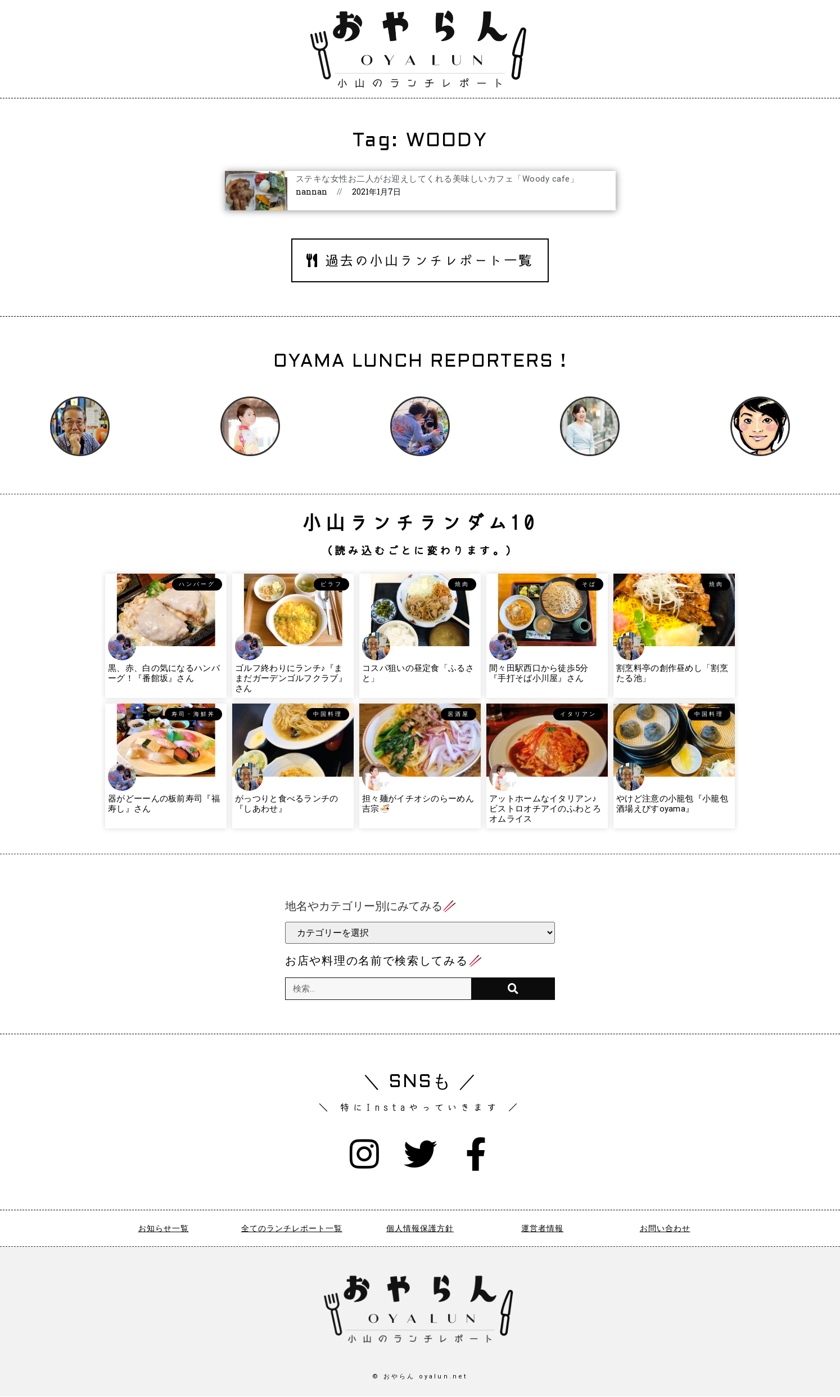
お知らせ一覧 (163, 1228)
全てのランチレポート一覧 (291, 1228)
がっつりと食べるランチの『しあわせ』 (286, 804)
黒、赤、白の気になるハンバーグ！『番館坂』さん (164, 673)
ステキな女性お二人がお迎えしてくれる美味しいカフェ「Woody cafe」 (437, 179)
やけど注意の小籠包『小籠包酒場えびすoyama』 (672, 804)
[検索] (512, 988)
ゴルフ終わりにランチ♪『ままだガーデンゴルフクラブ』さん (291, 678)
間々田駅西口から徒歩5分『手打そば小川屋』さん (539, 673)
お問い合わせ (665, 1228)
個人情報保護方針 (420, 1228)
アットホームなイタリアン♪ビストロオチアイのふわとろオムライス (545, 809)
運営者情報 (542, 1228)
